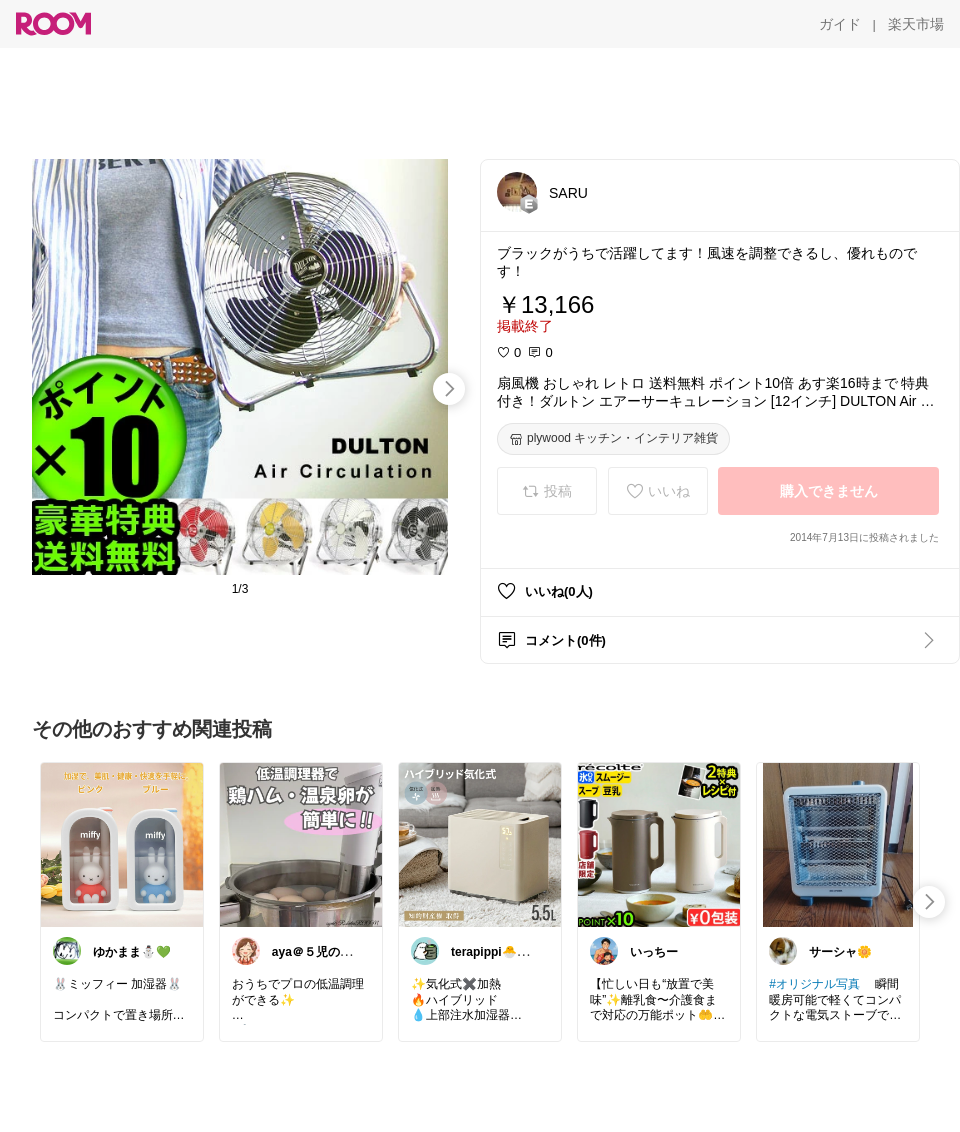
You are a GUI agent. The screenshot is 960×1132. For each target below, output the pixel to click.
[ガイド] (840, 24)
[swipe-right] (449, 389)
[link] (122, 844)
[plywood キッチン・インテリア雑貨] (613, 439)
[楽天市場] (916, 24)
